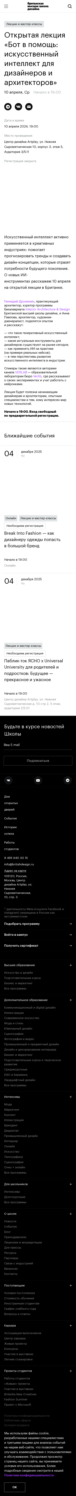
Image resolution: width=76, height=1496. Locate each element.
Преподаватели (15, 1237)
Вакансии (11, 1268)
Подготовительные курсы (22, 978)
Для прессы (12, 1247)
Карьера (38, 1325)
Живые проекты (15, 1343)
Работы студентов (11, 845)
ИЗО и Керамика (15, 1074)
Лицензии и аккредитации (23, 1242)
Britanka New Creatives (20, 1394)
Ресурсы (10, 1252)
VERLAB (21, 372)
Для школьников (38, 1184)
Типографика (13, 1156)
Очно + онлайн (14, 1167)
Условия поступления (19, 1293)
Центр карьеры (15, 1338)
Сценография (13, 1033)
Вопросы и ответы (17, 1314)
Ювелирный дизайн (18, 1028)
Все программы (15, 988)
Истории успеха (10, 830)
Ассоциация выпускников (22, 1333)
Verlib (37, 376)
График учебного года (20, 1308)
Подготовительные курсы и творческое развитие (32, 1062)
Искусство (11, 1151)
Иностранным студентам (21, 1303)
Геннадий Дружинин (19, 301)
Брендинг (11, 1125)
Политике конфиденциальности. (29, 1475)
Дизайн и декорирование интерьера (30, 1049)
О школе (38, 1213)
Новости (10, 1221)
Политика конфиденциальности (27, 1415)
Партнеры (11, 1258)
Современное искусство (21, 1018)
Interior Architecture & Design (47, 309)
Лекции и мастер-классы (24, 24)
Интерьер (11, 1141)
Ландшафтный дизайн (19, 1080)
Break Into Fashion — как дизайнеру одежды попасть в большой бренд (38, 539)
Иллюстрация (14, 1012)
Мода (8, 1104)
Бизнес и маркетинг (18, 983)
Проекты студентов (38, 1370)
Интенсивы (38, 1096)
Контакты (10, 1273)
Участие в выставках (18, 1354)
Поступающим (38, 1285)
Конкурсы (11, 1348)
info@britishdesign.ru (19, 864)
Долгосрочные (14, 1197)
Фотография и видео (19, 1039)
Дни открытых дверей (11, 803)
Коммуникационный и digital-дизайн (30, 1007)
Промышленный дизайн (21, 1136)
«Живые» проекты (17, 1383)
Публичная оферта (17, 1420)
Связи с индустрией (18, 1263)
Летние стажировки (18, 1359)
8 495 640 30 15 (16, 858)
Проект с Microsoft (17, 1404)
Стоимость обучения (19, 1298)
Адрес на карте (15, 871)
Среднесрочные (15, 1069)
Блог (7, 1231)
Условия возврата (16, 1425)
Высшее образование (38, 965)
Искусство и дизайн (18, 972)
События (10, 818)
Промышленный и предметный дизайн (31, 1044)
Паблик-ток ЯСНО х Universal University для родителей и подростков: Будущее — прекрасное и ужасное (38, 670)
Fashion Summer (16, 1399)
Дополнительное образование (38, 1000)
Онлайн (11, 518)
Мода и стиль (13, 1023)
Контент (10, 1115)
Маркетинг (11, 1109)
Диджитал (11, 1130)
